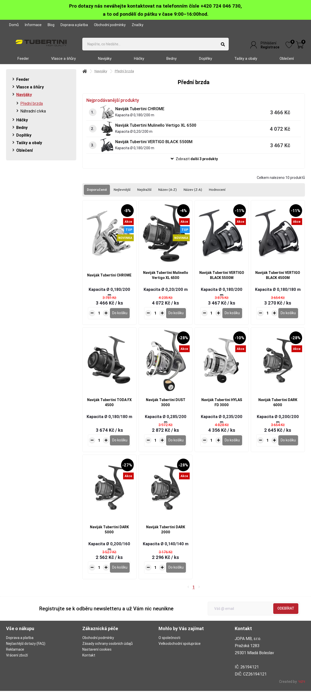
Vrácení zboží (17, 660)
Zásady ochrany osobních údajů (107, 648)
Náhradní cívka (33, 115)
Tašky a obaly (245, 62)
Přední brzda (31, 107)
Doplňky (205, 62)
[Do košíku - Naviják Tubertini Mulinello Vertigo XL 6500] (176, 318)
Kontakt (88, 660)
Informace (33, 25)
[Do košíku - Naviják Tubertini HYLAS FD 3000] (232, 445)
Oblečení (287, 62)
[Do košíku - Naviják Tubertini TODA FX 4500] (120, 445)
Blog (51, 25)
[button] (194, 163)
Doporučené (97, 194)
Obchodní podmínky (110, 25)
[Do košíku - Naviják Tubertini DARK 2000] (176, 572)
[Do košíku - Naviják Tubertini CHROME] (120, 318)
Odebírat (285, 613)
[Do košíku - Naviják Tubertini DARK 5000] (120, 572)
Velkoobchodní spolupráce (180, 648)
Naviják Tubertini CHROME (139, 112)
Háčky (139, 62)
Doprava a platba (74, 25)
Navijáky (104, 62)
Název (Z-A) (195, 194)
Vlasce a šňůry (63, 62)
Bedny (171, 62)
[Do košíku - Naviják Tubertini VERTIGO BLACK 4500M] (288, 318)
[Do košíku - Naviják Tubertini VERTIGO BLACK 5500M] (232, 318)
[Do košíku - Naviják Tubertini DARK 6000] (288, 445)
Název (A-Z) (169, 194)
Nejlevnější (122, 194)
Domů (14, 25)
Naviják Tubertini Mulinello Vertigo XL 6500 (155, 129)
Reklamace (15, 654)
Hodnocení (220, 194)
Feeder (23, 62)
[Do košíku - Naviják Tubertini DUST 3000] (176, 445)
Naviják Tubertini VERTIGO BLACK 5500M (153, 145)
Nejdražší (145, 194)
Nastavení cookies (96, 654)
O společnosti (169, 643)
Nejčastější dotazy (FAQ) (25, 648)
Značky (137, 25)
